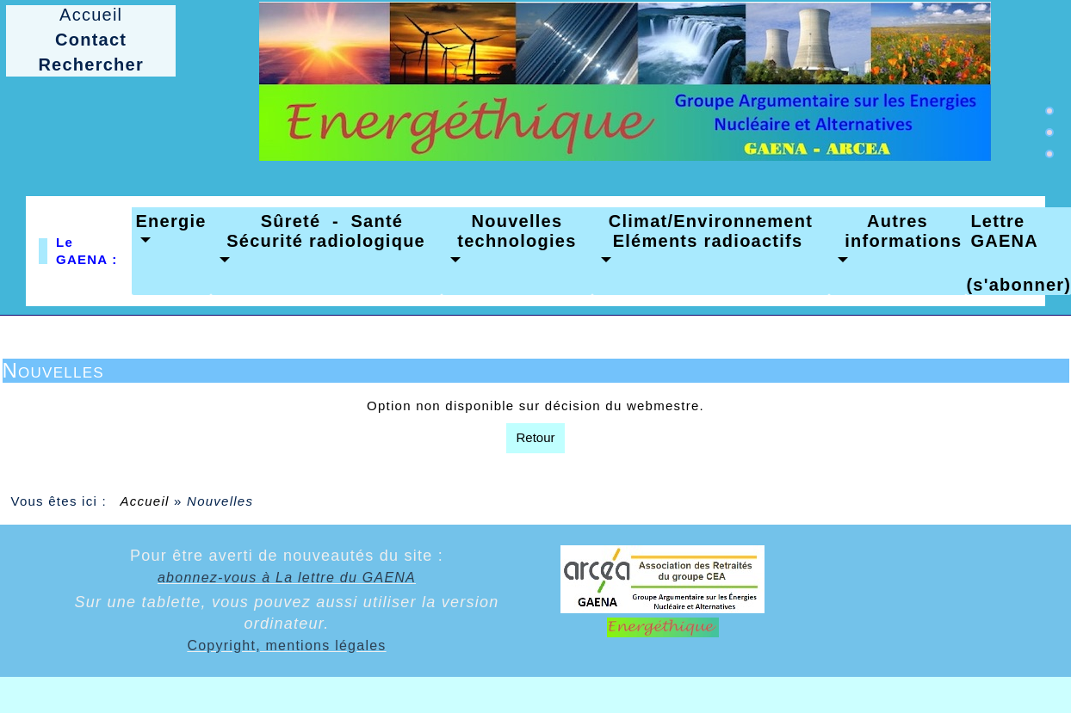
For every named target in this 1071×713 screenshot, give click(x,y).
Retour (535, 437)
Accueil (145, 501)
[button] (171, 231)
